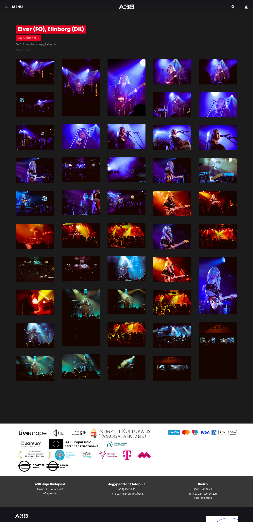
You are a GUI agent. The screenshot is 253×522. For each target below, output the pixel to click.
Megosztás (23, 50)
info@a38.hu (50, 493)
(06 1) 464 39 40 (126, 489)
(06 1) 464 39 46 (203, 489)
